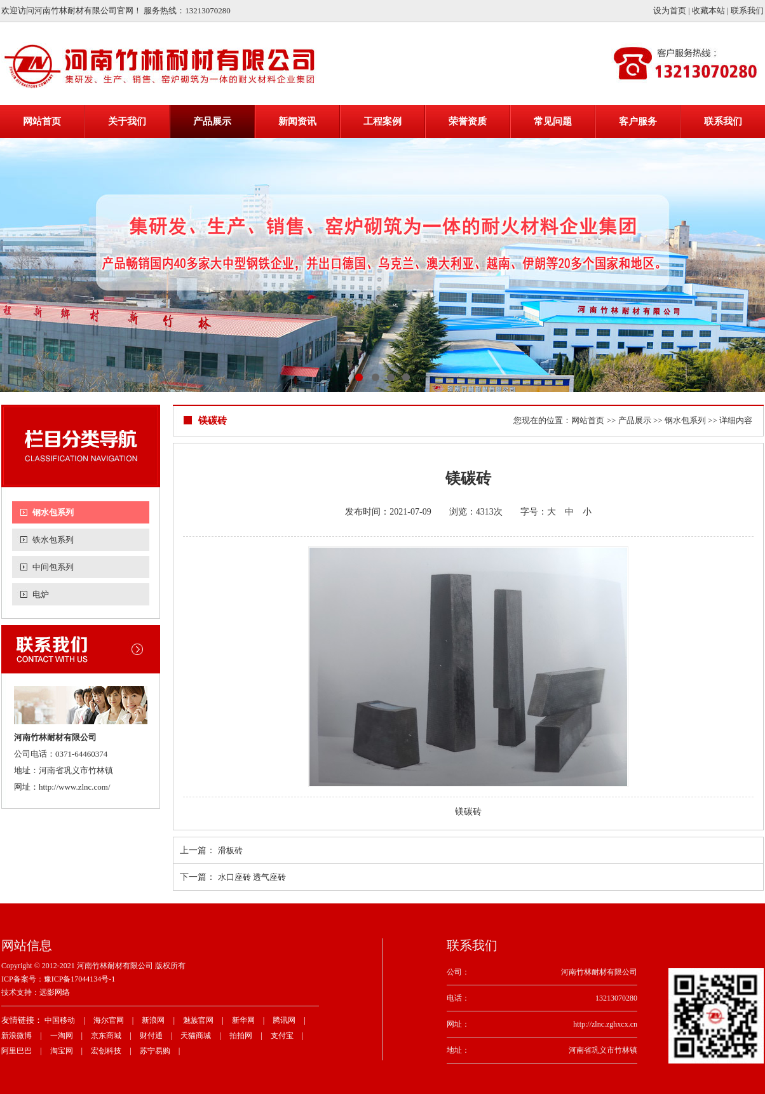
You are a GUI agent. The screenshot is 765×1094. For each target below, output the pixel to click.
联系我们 (747, 10)
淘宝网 (61, 1050)
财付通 (151, 1035)
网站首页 (587, 420)
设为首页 (669, 10)
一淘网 (61, 1035)
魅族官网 (198, 1020)
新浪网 (153, 1020)
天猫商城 (195, 1035)
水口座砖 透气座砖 (252, 877)
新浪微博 (16, 1035)
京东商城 (106, 1035)
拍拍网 (240, 1035)
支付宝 (282, 1035)
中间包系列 (53, 567)
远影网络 (54, 992)
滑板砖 (230, 850)
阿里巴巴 (16, 1050)
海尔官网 (108, 1020)
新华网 (243, 1020)
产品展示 (634, 420)
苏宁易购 (155, 1050)
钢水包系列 (53, 512)
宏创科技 (106, 1050)
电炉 (40, 594)
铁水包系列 (53, 539)
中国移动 (59, 1020)
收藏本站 (708, 10)
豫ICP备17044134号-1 (80, 979)
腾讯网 (284, 1020)
